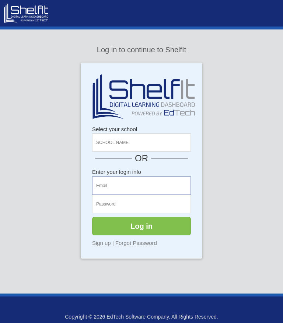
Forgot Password (136, 243)
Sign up (101, 243)
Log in (141, 226)
